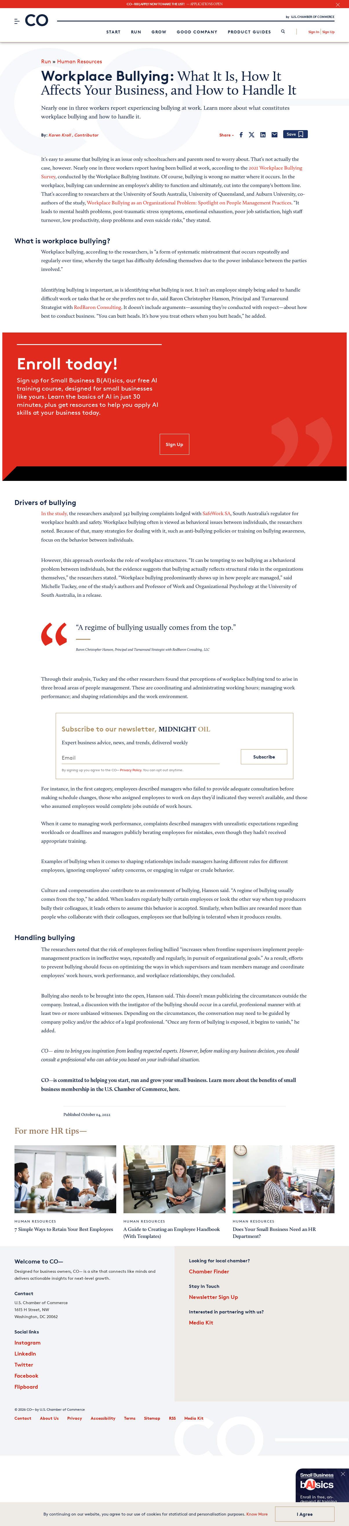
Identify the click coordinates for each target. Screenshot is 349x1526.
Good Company (197, 31)
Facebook (26, 1375)
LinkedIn (25, 1353)
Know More (257, 1513)
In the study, (54, 514)
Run (136, 31)
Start (113, 31)
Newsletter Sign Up (213, 1296)
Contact (22, 1418)
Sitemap (152, 1418)
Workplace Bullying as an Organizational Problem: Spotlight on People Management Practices (189, 203)
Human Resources (79, 61)
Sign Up (328, 32)
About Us (49, 1418)
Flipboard (26, 1386)
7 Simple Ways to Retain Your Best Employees (63, 1229)
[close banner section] (338, 4)
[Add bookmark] (295, 134)
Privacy (74, 1418)
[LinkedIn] (263, 134)
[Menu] (16, 21)
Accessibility (103, 1418)
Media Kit (201, 1322)
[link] (283, 32)
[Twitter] (252, 134)
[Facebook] (241, 134)
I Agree (305, 1514)
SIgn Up (174, 444)
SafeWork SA (216, 514)
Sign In (313, 32)
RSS (172, 1418)
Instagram (27, 1342)
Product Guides (249, 31)
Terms (129, 1418)
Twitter (23, 1364)
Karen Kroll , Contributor (73, 134)
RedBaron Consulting (97, 307)
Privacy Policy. (131, 770)
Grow (159, 31)
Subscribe (264, 757)
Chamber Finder (209, 1271)
